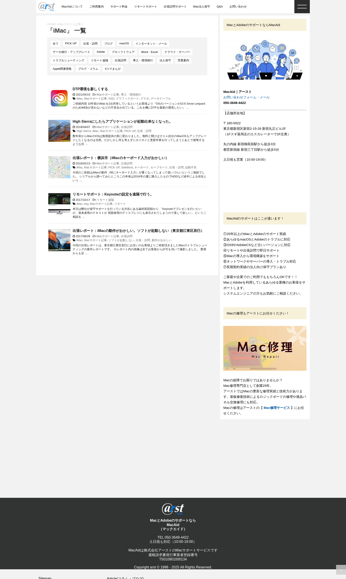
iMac (80, 98)
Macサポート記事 (108, 94)
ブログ (108, 43)
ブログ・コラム (88, 68)
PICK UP (71, 43)
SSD (111, 98)
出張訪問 (120, 60)
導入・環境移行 (143, 60)
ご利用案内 (96, 6)
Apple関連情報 (62, 68)
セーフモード (159, 167)
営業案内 (183, 60)
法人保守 (165, 60)
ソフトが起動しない (121, 240)
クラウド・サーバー (177, 52)
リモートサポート (145, 6)
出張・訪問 (90, 43)
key (86, 203)
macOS (124, 43)
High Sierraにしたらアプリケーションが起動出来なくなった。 (123, 121)
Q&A (220, 6)
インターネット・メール (151, 43)
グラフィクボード (127, 98)
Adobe (101, 51)
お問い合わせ (238, 6)
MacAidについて (72, 6)
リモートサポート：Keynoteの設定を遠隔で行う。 (113, 194)
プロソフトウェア (123, 52)
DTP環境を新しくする (90, 89)
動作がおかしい (162, 240)
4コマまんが (113, 68)
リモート (120, 203)
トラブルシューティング (68, 60)
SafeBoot (127, 167)
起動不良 (191, 167)
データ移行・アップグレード (71, 52)
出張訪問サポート (175, 6)
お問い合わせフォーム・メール (246, 97)
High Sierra (84, 131)
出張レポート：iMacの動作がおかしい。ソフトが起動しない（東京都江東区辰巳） (138, 231)
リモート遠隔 (99, 60)
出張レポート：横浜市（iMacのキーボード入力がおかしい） (121, 158)
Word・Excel (149, 52)
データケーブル (161, 98)
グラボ (144, 98)
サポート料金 (119, 6)
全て (55, 43)
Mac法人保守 (201, 6)
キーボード (141, 167)
